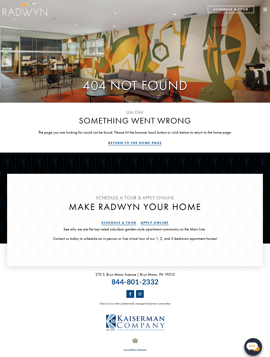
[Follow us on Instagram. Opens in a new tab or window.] (140, 294)
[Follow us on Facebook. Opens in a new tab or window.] (130, 294)
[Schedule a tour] (231, 9)
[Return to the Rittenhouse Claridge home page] (25, 9)
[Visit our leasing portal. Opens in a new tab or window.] (155, 223)
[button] (253, 345)
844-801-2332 (135, 282)
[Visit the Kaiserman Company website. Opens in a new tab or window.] (135, 322)
